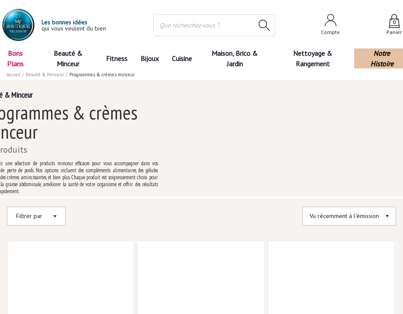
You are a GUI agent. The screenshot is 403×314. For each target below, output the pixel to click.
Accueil (14, 75)
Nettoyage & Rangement (315, 58)
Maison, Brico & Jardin (237, 58)
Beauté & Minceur (68, 58)
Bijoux (149, 58)
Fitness (116, 58)
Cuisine (183, 58)
